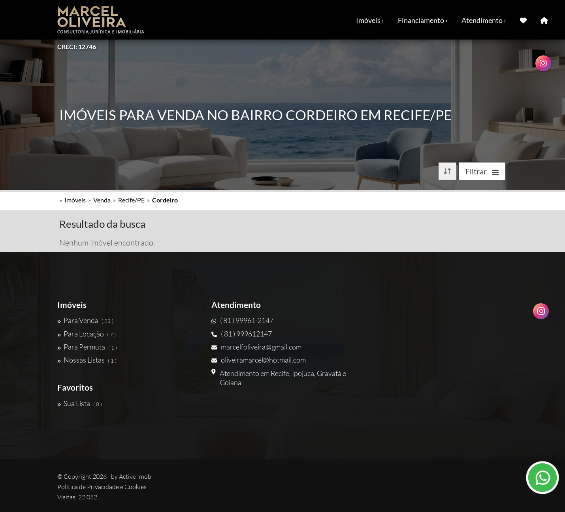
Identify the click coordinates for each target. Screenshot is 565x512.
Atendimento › (483, 20)
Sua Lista (79, 403)
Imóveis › (370, 20)
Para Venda (85, 320)
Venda (102, 200)
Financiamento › (423, 20)
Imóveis (75, 200)
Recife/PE (131, 200)
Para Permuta (87, 346)
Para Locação (86, 333)
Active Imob (135, 476)
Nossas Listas (87, 359)
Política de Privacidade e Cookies (102, 487)
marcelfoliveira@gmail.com (256, 346)
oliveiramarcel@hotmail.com (258, 359)
